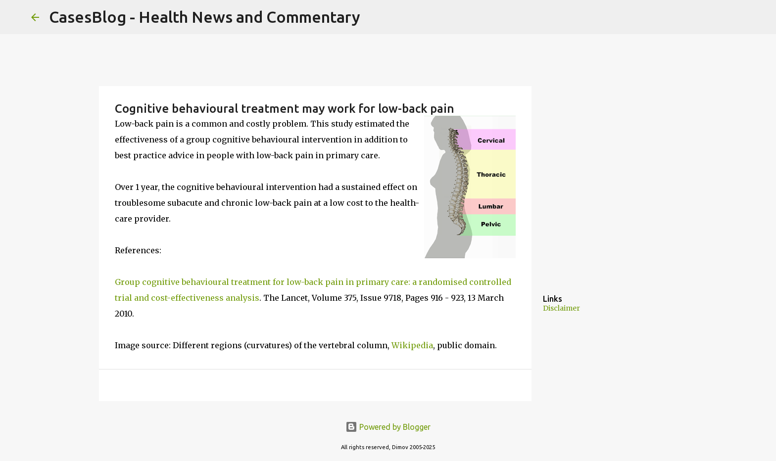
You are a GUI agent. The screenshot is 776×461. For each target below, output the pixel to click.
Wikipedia (412, 345)
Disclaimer (561, 308)
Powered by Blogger (388, 426)
